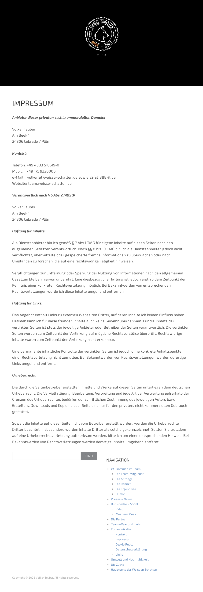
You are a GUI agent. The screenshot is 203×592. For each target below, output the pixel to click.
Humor (120, 494)
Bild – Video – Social (124, 504)
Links (119, 554)
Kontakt (121, 534)
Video (119, 509)
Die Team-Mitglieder (130, 474)
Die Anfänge (124, 479)
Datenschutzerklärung (131, 549)
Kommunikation (122, 529)
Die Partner (119, 519)
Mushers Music (126, 514)
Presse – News (121, 499)
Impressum (123, 539)
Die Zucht (117, 564)
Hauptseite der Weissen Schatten (134, 569)
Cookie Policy (124, 544)
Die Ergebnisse (126, 489)
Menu (101, 55)
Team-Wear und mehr (126, 524)
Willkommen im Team (125, 469)
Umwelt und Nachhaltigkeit (130, 559)
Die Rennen (124, 484)
